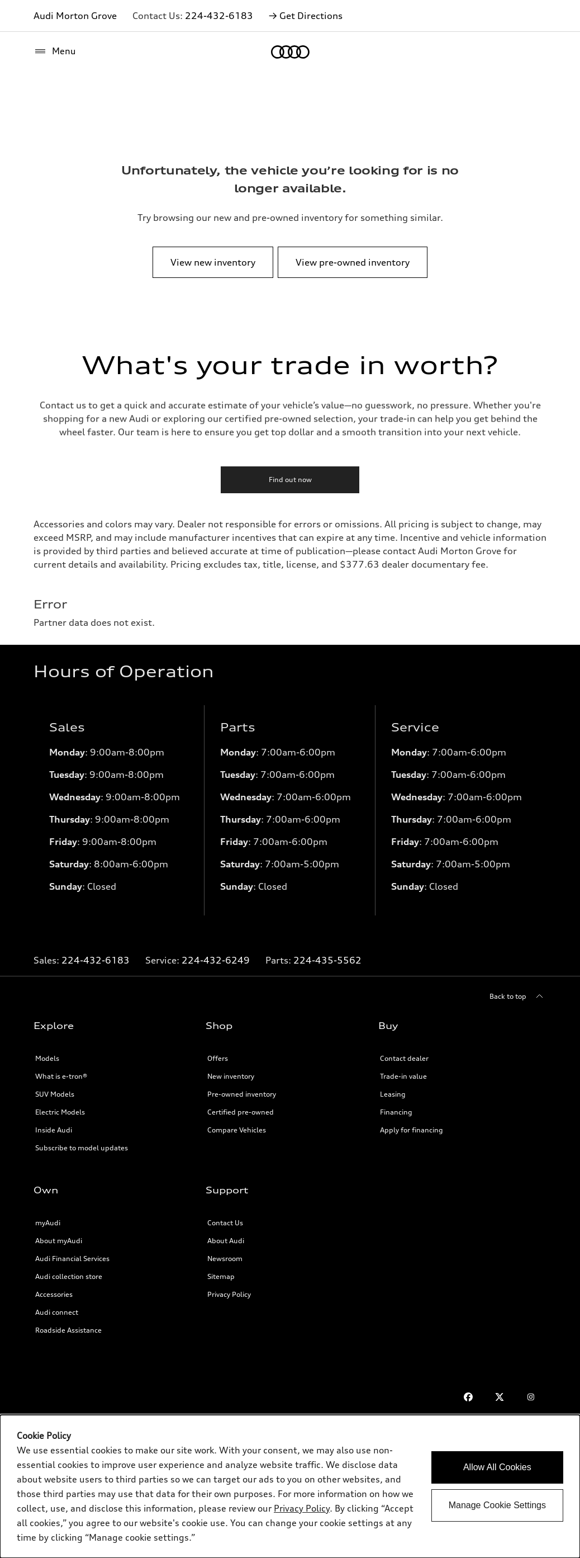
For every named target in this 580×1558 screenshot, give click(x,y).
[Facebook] (468, 1397)
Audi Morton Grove (75, 15)
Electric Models (60, 1112)
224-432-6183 (219, 15)
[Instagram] (530, 1397)
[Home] (290, 52)
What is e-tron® (61, 1076)
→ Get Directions (306, 15)
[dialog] (290, 1486)
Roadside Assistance (68, 1330)
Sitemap (221, 1276)
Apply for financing (411, 1130)
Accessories (54, 1294)
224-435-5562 (327, 960)
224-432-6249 (216, 960)
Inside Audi (53, 1130)
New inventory (230, 1076)
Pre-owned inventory (241, 1094)
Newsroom (225, 1258)
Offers (217, 1058)
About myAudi (58, 1240)
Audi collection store (68, 1276)
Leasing (393, 1094)
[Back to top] (517, 996)
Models (47, 1058)
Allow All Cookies (497, 1467)
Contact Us (225, 1223)
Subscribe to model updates (81, 1148)
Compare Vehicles (236, 1130)
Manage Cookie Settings (497, 1505)
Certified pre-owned (240, 1112)
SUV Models (54, 1094)
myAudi (47, 1223)
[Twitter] (499, 1397)
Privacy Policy (229, 1294)
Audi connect (56, 1312)
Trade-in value (403, 1076)
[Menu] (55, 51)
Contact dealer (404, 1058)
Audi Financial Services (72, 1258)
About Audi (225, 1240)
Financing (396, 1112)
